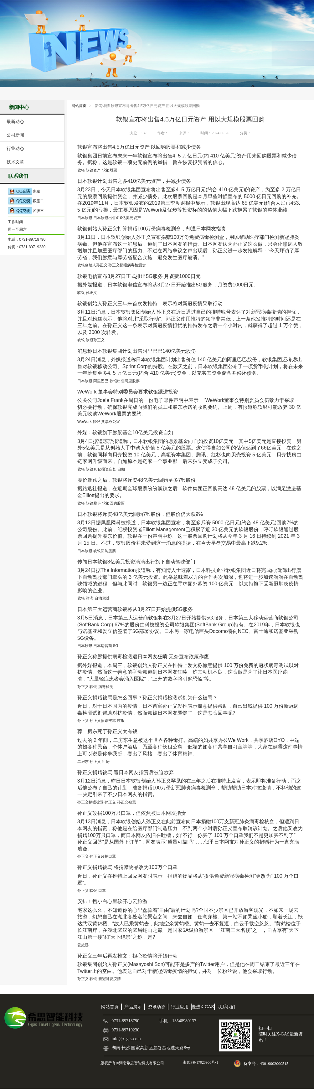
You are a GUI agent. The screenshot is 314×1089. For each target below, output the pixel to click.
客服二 (26, 201)
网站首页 (78, 106)
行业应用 (179, 1006)
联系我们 (226, 1006)
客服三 (26, 211)
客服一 (26, 191)
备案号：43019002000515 (266, 1063)
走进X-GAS (203, 1006)
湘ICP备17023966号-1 (200, 1062)
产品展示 (133, 1006)
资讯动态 (156, 1006)
